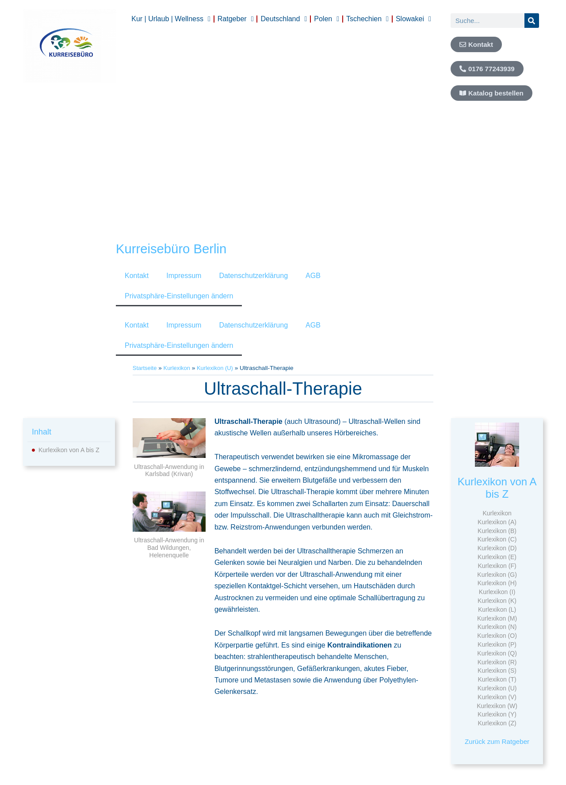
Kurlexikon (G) (496, 574)
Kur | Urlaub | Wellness (170, 19)
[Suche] (531, 20)
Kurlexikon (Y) (497, 714)
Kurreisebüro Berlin (176, 248)
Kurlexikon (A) (497, 522)
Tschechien (367, 19)
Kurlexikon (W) (497, 705)
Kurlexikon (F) (497, 565)
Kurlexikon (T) (497, 679)
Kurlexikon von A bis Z (68, 449)
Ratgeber (236, 19)
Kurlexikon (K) (497, 600)
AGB (313, 275)
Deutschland (283, 19)
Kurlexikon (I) (497, 591)
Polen (326, 19)
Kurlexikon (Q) (496, 653)
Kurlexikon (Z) (497, 723)
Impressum (183, 275)
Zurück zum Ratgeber (497, 741)
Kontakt (137, 275)
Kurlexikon (178, 368)
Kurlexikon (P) (497, 644)
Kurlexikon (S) (497, 670)
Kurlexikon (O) (496, 635)
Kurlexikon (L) (497, 609)
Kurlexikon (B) (497, 530)
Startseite (145, 368)
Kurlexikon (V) (497, 697)
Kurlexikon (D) (497, 548)
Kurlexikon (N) (497, 626)
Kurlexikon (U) (218, 368)
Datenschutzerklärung (253, 275)
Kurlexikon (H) (497, 583)
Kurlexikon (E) (497, 556)
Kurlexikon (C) (497, 539)
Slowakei (413, 19)
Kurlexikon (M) (497, 618)
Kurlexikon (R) (497, 662)
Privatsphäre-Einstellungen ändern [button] (179, 296)
